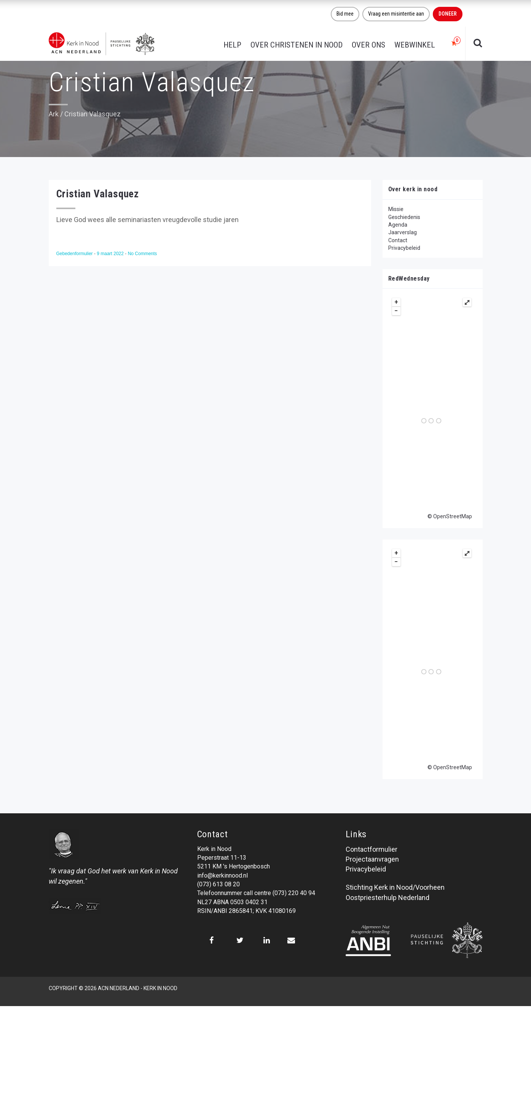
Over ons (368, 44)
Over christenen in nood (296, 44)
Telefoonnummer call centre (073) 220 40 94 (256, 893)
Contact (397, 240)
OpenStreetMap (452, 516)
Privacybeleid (404, 248)
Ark (54, 114)
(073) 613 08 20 (218, 884)
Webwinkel (414, 44)
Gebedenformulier (75, 253)
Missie (395, 209)
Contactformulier (371, 849)
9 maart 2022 (111, 253)
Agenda (397, 225)
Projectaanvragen (372, 859)
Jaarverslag (402, 232)
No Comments (142, 253)
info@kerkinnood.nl (222, 875)
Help (232, 44)
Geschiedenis (404, 217)
